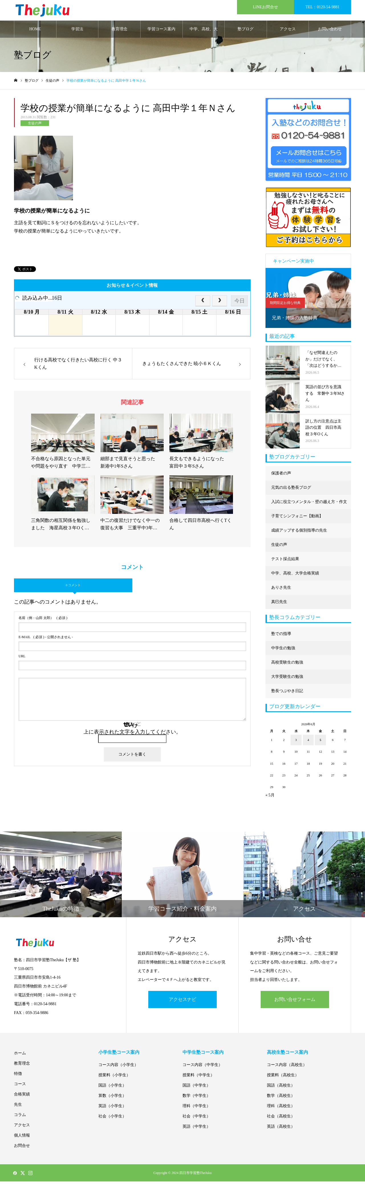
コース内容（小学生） (118, 1067)
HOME (35, 31)
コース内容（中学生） (202, 1067)
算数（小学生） (112, 1098)
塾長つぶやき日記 (287, 693)
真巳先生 (279, 604)
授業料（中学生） (198, 1077)
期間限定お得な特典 (285, 305)
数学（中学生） (196, 1098)
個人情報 (22, 1138)
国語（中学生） (196, 1088)
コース (20, 1086)
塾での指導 (281, 636)
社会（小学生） (112, 1119)
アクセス (288, 31)
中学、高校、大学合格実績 (204, 34)
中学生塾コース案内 (203, 1054)
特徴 (18, 1076)
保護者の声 (281, 475)
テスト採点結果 (285, 561)
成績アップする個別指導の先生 (299, 532)
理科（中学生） (196, 1108)
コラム (20, 1117)
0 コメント (73, 587)
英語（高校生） (281, 1129)
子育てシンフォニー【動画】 (297, 518)
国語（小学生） (112, 1088)
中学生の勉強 (283, 650)
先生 (18, 1107)
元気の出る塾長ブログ (291, 490)
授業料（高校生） (283, 1077)
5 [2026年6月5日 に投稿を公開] (320, 742)
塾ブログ (246, 31)
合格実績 (22, 1097)
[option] (308, 300)
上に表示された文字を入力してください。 (132, 734)
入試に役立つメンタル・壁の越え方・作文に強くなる (309, 506)
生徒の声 (35, 126)
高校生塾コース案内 (287, 1054)
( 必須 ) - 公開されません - (46, 639)
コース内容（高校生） (287, 1067)
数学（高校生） (281, 1098)
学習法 (77, 31)
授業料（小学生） (114, 1077)
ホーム (20, 1055)
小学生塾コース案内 (118, 1054)
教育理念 (119, 31)
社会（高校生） (281, 1119)
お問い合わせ (330, 31)
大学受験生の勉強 (287, 679)
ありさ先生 (281, 590)
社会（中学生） (196, 1119)
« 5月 (270, 797)
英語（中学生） (196, 1129)
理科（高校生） (281, 1108)
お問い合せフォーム (294, 1001)
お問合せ (22, 1148)
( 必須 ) (43, 620)
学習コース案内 (161, 31)
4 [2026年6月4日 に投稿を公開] (308, 742)
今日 (239, 303)
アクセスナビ (182, 1001)
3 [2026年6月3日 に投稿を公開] (296, 742)
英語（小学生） (112, 1108)
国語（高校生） (281, 1088)
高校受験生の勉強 (287, 664)
